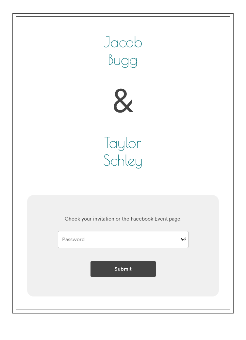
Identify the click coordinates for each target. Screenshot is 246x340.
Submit (123, 269)
